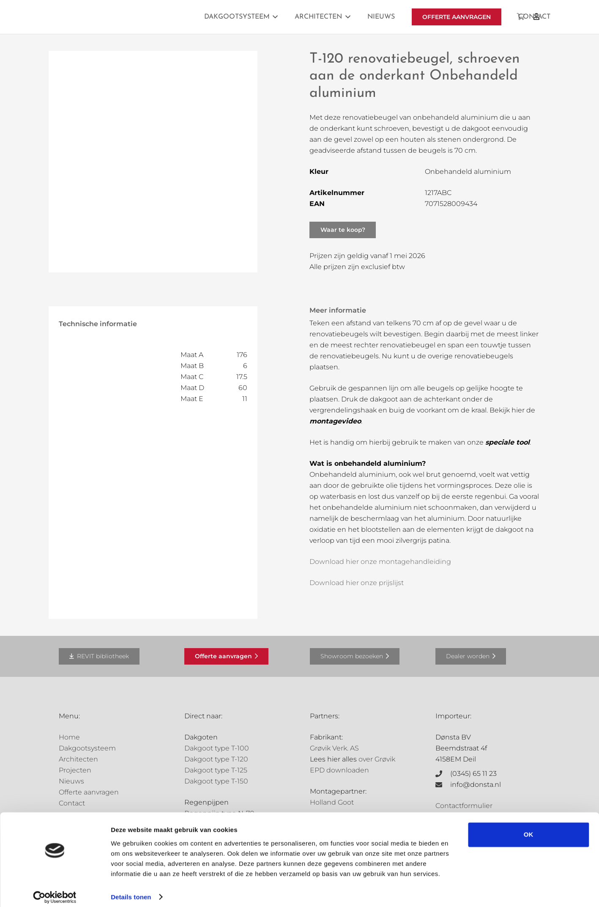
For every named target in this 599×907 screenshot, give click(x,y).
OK (528, 828)
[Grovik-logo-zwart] (144, 17)
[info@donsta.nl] (443, 784)
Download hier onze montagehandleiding (380, 562)
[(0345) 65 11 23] (443, 773)
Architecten (78, 759)
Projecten (75, 770)
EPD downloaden (339, 770)
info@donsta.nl (475, 785)
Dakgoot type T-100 (216, 748)
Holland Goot (332, 802)
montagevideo (335, 421)
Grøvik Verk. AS (334, 748)
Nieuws (71, 781)
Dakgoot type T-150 (216, 781)
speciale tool (507, 442)
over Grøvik (376, 759)
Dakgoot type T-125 (215, 770)
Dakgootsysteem (87, 748)
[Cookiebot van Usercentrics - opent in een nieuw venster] (55, 890)
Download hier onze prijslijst (356, 583)
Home (69, 737)
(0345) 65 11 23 (473, 774)
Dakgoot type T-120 (216, 759)
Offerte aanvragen (89, 792)
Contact (72, 803)
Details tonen (131, 890)
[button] (274, 17)
